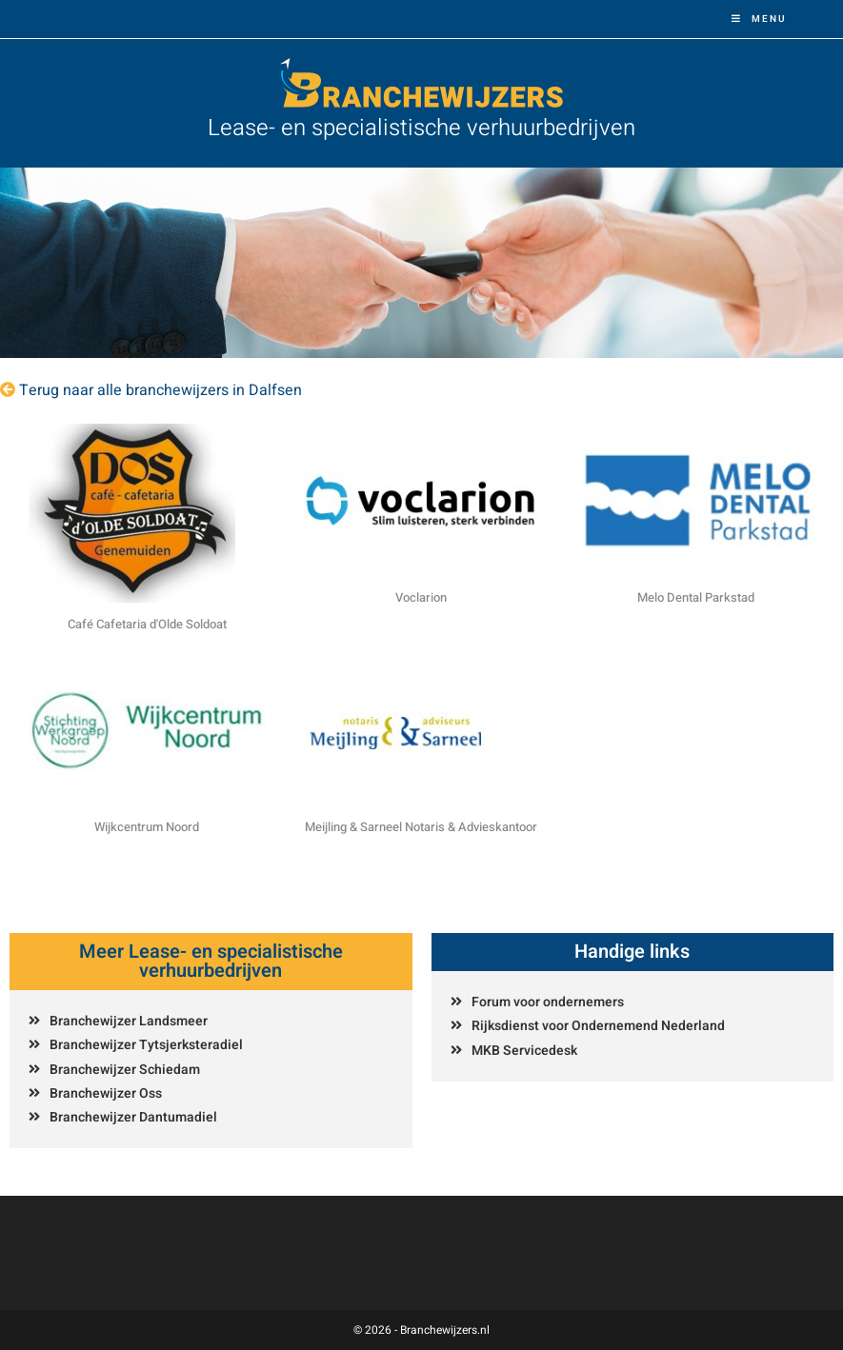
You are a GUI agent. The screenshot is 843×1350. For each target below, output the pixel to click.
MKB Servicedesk (524, 1051)
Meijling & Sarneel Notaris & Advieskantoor (421, 827)
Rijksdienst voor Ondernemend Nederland (598, 1026)
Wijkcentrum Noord (146, 827)
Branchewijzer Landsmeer (129, 1021)
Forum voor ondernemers (548, 1002)
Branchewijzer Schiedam (125, 1070)
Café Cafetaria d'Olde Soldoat (147, 624)
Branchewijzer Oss (106, 1093)
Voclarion (421, 597)
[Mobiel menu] (759, 19)
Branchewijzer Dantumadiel (133, 1117)
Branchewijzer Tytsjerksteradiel (146, 1045)
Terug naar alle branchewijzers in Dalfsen (160, 390)
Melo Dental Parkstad (695, 597)
